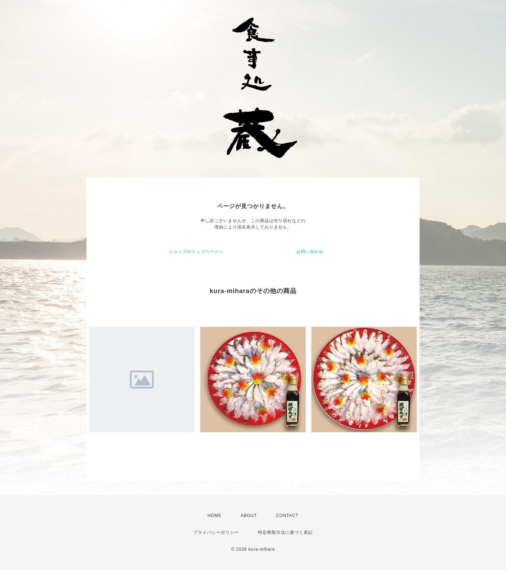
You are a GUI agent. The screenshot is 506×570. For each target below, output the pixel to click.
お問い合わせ (310, 251)
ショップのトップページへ (196, 251)
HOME (214, 515)
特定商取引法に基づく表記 (285, 532)
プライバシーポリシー (216, 532)
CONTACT (287, 515)
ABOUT (249, 515)
